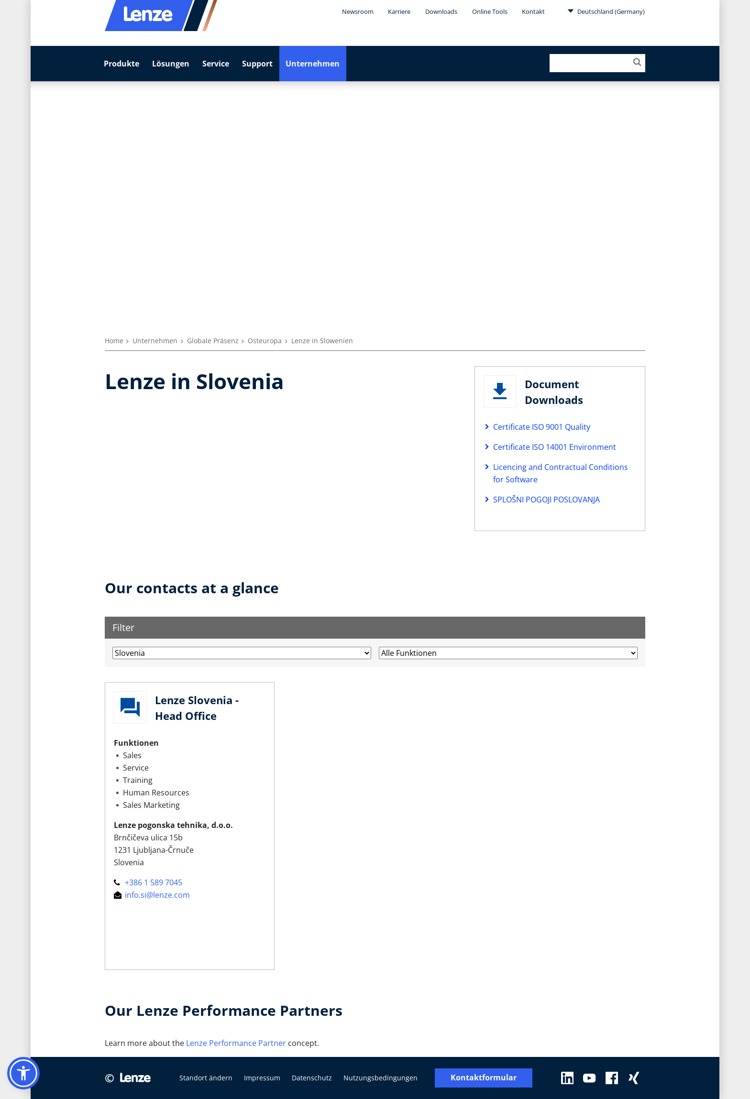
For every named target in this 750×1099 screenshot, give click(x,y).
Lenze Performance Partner (236, 1043)
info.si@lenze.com (152, 895)
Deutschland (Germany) (606, 11)
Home (114, 340)
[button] (23, 1073)
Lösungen (170, 63)
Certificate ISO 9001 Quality (541, 427)
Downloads (441, 11)
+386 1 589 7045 (148, 882)
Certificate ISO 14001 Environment (554, 447)
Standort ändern (205, 1077)
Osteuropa (265, 340)
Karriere (399, 11)
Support (257, 63)
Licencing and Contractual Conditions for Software (560, 473)
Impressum (262, 1077)
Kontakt (533, 11)
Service (215, 63)
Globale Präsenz (213, 340)
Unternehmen (313, 63)
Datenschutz (312, 1077)
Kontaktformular (484, 1078)
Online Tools (489, 11)
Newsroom (358, 11)
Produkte (121, 63)
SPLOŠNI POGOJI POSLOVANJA (546, 499)
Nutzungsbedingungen (380, 1077)
